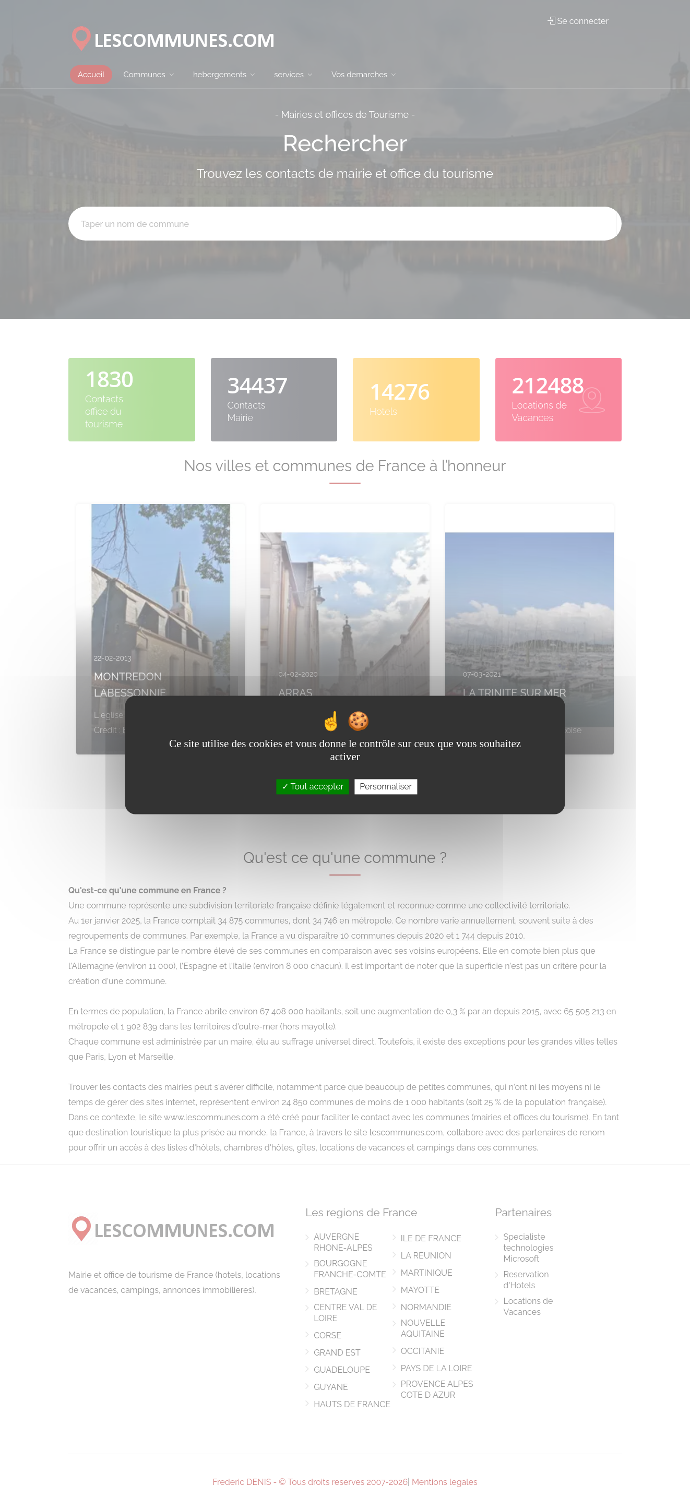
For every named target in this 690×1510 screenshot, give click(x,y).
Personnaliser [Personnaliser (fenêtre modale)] (386, 787)
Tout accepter (313, 787)
